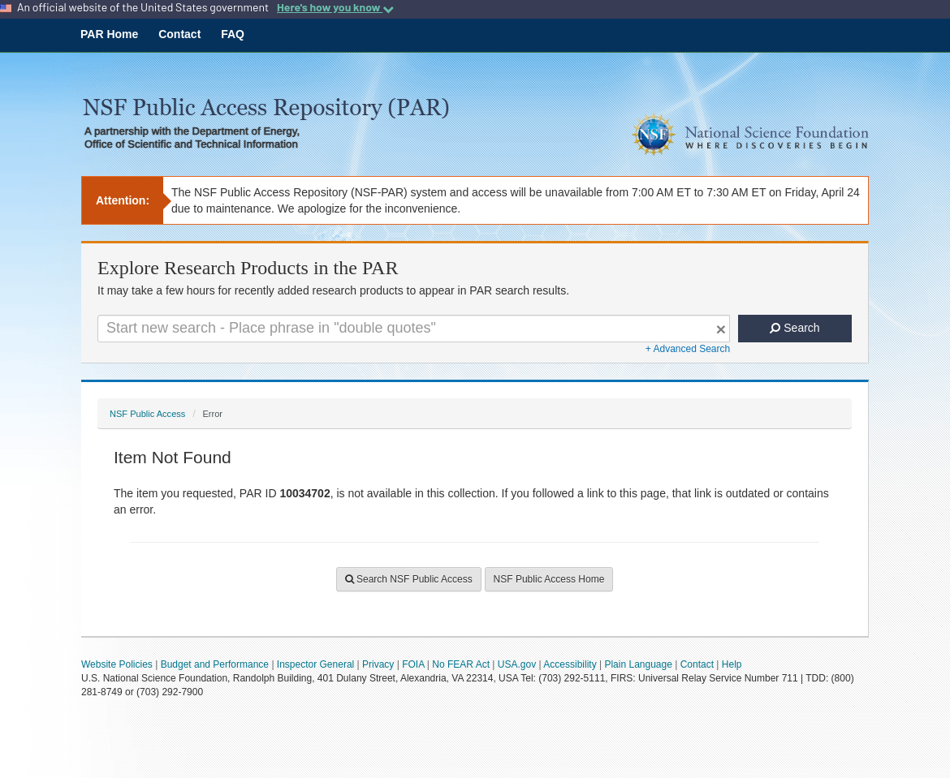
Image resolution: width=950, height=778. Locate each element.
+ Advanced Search (688, 349)
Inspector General (315, 664)
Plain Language (637, 664)
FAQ (232, 34)
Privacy (378, 664)
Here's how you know (335, 7)
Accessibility (569, 664)
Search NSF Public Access (409, 579)
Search (794, 327)
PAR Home (109, 34)
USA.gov (517, 664)
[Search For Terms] (413, 328)
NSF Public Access (147, 414)
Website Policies (117, 664)
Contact (179, 34)
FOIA (413, 664)
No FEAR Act (461, 664)
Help (732, 664)
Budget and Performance (215, 664)
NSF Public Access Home (549, 579)
